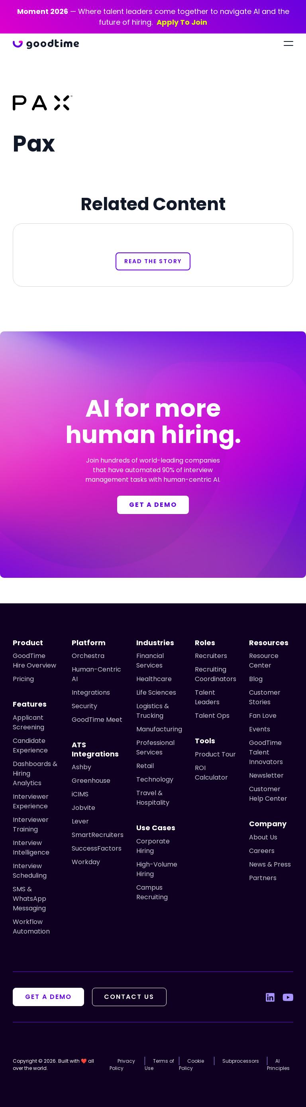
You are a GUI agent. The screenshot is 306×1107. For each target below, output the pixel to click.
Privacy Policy (122, 1065)
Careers (262, 850)
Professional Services (155, 747)
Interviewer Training (31, 824)
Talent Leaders (207, 697)
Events (259, 729)
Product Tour (215, 754)
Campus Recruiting (152, 892)
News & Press (270, 864)
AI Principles (278, 1065)
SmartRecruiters (98, 834)
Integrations (91, 692)
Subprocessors (240, 1061)
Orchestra (88, 655)
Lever (80, 821)
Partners (263, 877)
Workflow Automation (31, 926)
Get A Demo (48, 996)
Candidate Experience (30, 745)
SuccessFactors (97, 848)
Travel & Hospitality (152, 797)
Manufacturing (159, 729)
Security (84, 706)
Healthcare (154, 679)
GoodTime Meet (97, 719)
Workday (86, 862)
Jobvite (83, 807)
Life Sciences (156, 692)
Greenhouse (91, 780)
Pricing (23, 679)
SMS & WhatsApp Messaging (29, 898)
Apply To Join (182, 22)
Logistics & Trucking (152, 710)
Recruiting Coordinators (215, 674)
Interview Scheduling (30, 870)
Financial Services (150, 660)
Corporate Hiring (153, 846)
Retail (145, 765)
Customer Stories (264, 697)
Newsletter (266, 775)
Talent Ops (212, 715)
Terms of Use (159, 1065)
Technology (154, 779)
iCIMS (80, 794)
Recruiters (211, 655)
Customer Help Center (268, 793)
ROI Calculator (211, 772)
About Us (263, 837)
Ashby (81, 767)
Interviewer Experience (31, 801)
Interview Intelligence (31, 847)
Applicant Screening (28, 722)
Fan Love (263, 715)
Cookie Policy (191, 1065)
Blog (256, 679)
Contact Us (129, 996)
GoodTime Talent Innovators (266, 752)
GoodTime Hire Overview (34, 660)
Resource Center (264, 660)
